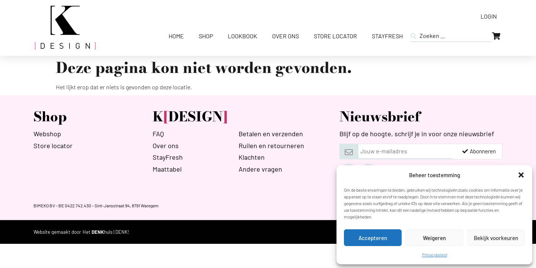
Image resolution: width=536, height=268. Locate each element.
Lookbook (242, 35)
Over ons (285, 35)
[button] (521, 175)
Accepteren (372, 237)
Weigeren (434, 237)
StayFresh (387, 35)
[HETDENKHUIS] (106, 232)
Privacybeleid (434, 254)
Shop (206, 35)
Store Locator (335, 35)
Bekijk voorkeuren (496, 237)
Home (176, 35)
